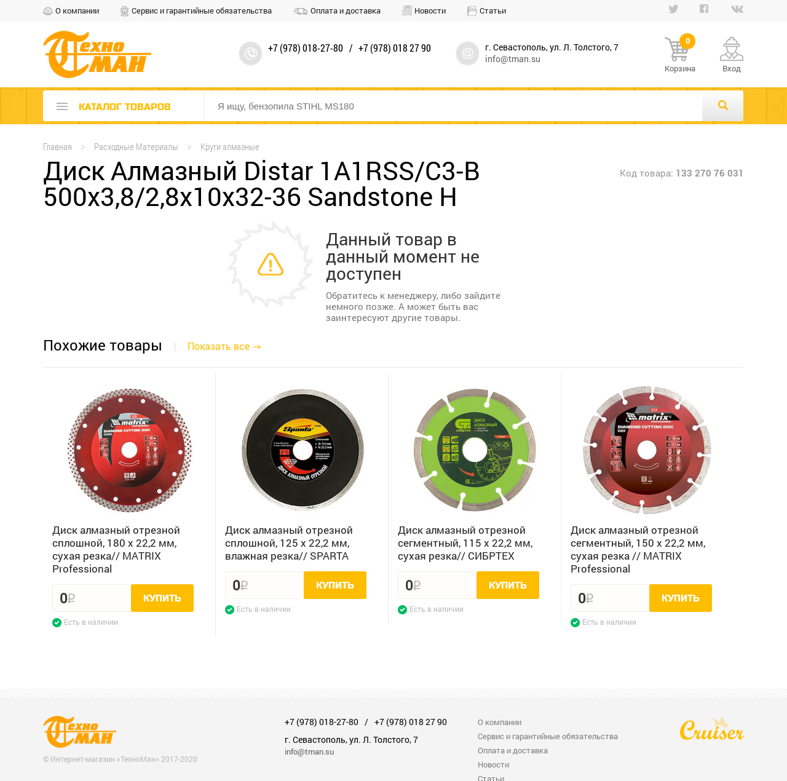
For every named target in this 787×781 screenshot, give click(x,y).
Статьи (493, 10)
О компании (77, 10)
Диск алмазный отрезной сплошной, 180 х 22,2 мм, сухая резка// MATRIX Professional (116, 549)
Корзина (680, 55)
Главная (57, 146)
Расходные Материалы (136, 146)
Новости (430, 10)
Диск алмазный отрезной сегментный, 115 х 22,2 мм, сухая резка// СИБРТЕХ (465, 542)
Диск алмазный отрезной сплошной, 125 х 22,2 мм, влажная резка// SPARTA (289, 542)
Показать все (219, 345)
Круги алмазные (229, 146)
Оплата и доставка (345, 10)
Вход (731, 68)
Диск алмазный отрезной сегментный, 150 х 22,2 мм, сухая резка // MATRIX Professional (638, 549)
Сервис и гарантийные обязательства (202, 10)
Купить (162, 598)
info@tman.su (512, 59)
